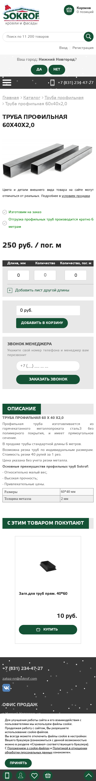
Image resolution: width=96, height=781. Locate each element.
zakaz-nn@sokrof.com (19, 679)
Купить (50, 629)
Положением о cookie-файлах (28, 748)
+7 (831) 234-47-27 (76, 82)
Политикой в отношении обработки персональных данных (46, 750)
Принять (18, 763)
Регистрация (83, 48)
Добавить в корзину (42, 323)
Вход (63, 48)
